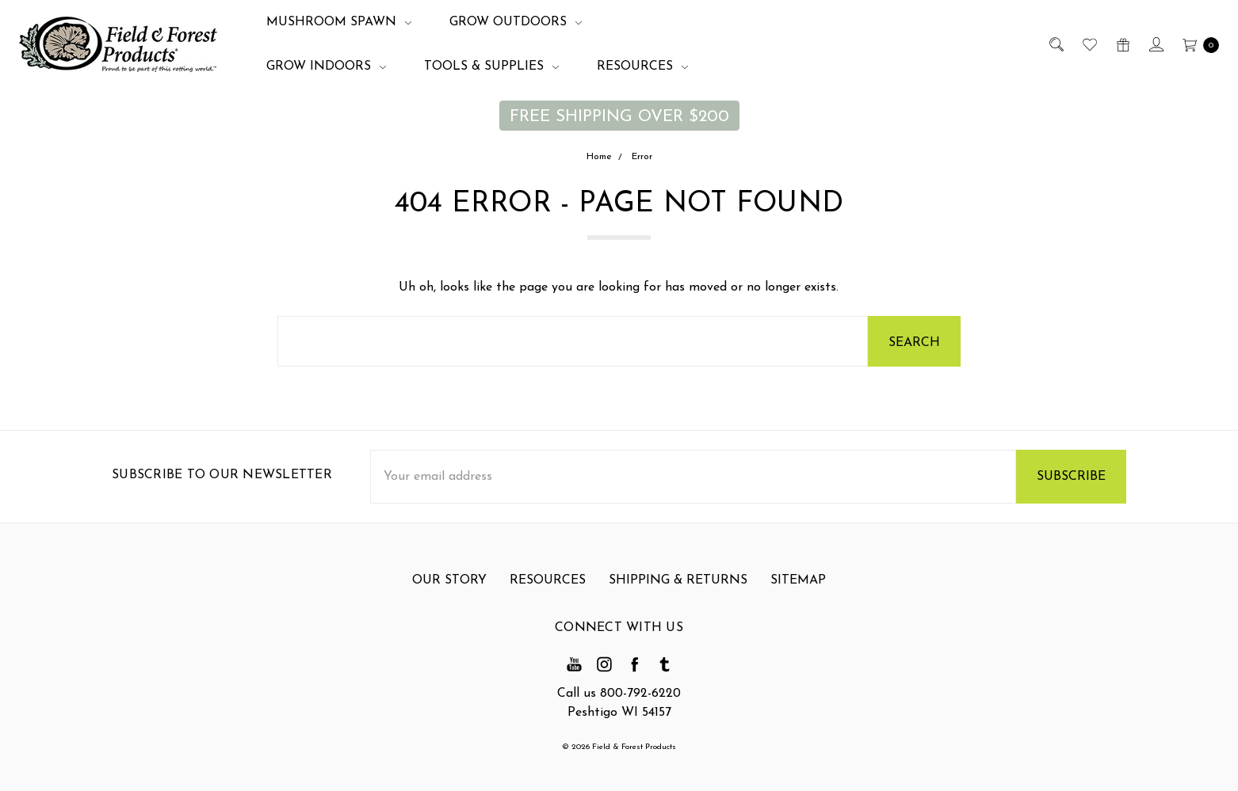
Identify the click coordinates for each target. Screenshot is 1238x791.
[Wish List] (1088, 44)
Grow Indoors (326, 66)
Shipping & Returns (678, 586)
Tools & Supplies (491, 66)
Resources (642, 66)
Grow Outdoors (515, 22)
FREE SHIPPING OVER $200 (619, 116)
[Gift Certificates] (1122, 44)
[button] (619, 116)
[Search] (1055, 44)
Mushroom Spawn (338, 22)
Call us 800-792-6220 (619, 693)
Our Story (449, 586)
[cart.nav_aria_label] (1196, 44)
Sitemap (798, 586)
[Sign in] (1155, 44)
